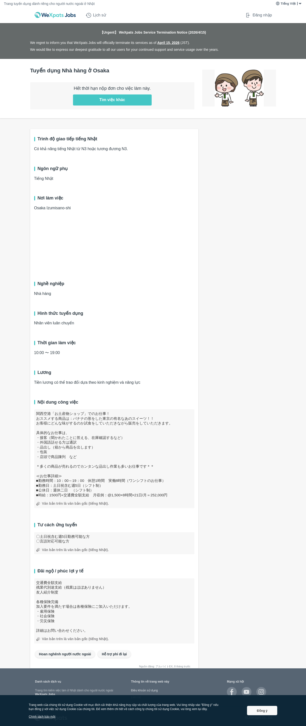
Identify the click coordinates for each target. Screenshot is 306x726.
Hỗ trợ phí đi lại (114, 654)
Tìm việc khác (112, 100)
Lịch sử (96, 15)
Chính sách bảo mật (42, 716)
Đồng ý (262, 711)
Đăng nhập (258, 15)
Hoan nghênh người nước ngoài (65, 654)
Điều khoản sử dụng (144, 690)
